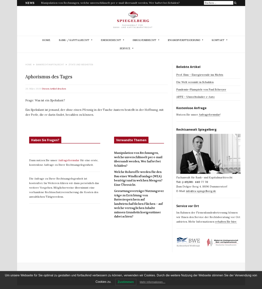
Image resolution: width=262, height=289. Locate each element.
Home (46, 40)
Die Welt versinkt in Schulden (195, 82)
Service (125, 48)
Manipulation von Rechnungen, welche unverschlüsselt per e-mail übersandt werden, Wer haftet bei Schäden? (110, 3)
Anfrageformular (69, 160)
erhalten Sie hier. (226, 221)
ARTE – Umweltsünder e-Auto (195, 97)
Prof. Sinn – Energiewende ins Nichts (199, 74)
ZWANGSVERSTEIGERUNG (184, 40)
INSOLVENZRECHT (144, 40)
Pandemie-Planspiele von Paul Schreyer (201, 89)
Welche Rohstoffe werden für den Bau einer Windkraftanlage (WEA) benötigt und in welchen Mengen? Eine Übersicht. (138, 178)
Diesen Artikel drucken (54, 88)
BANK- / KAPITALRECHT (74, 40)
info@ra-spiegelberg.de (201, 191)
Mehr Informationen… (152, 282)
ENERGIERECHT (111, 40)
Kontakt (218, 40)
